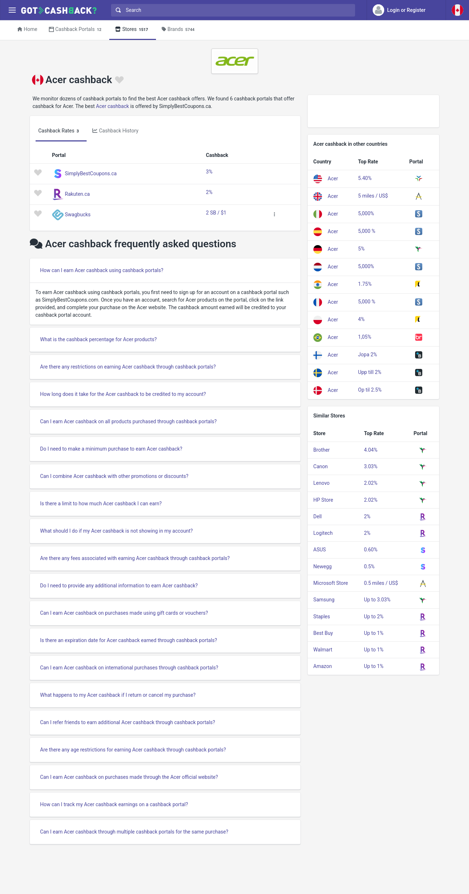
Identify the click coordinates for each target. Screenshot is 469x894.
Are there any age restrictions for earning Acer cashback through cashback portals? (133, 750)
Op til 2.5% (370, 390)
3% (209, 172)
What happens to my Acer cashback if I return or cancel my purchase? (118, 695)
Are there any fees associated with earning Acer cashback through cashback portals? (135, 558)
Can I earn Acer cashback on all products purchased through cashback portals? (128, 421)
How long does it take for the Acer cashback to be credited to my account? (123, 394)
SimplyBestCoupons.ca (91, 173)
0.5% (369, 566)
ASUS (319, 549)
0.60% (371, 549)
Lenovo (321, 483)
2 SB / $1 (216, 213)
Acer (333, 178)
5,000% (366, 213)
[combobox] (231, 10)
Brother (321, 450)
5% (361, 249)
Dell (317, 516)
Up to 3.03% (377, 599)
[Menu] (12, 10)
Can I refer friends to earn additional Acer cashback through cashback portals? (127, 722)
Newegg (322, 566)
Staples (321, 616)
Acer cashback (112, 106)
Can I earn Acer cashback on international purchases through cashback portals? (129, 667)
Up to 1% (373, 633)
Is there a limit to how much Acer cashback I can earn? (101, 503)
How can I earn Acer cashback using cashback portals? (102, 270)
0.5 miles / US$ (381, 583)
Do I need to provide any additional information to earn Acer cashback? (119, 585)
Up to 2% (373, 616)
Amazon (322, 666)
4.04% (371, 450)
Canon (320, 466)
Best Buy (323, 633)
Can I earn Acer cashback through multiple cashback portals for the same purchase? (134, 832)
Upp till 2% (369, 372)
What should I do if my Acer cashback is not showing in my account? (116, 531)
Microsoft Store (330, 583)
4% (361, 319)
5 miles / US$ (373, 196)
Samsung (324, 599)
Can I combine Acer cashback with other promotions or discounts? (114, 476)
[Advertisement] (374, 111)
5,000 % (366, 231)
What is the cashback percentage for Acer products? (98, 339)
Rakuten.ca (77, 194)
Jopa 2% (367, 354)
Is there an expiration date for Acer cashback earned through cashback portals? (128, 640)
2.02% (371, 483)
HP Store (323, 500)
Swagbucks (78, 214)
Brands (179, 29)
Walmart (322, 650)
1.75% (365, 284)
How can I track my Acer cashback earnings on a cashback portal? (114, 804)
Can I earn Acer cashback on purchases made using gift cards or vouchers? (124, 613)
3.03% (371, 466)
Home (27, 29)
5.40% (365, 178)
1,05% (364, 337)
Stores (132, 29)
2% (209, 192)
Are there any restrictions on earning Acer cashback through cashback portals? (128, 367)
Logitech (323, 533)
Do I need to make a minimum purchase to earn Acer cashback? (111, 449)
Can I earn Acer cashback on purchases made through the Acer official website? (129, 777)
